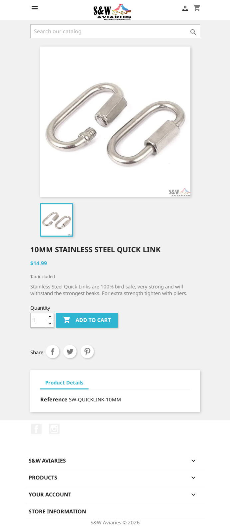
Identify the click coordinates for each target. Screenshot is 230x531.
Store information (57, 511)
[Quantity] (38, 320)
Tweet (70, 351)
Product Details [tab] (64, 382)
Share (52, 351)
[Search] (115, 31)
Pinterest (87, 351)
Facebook (36, 429)
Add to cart (87, 320)
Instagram (54, 429)
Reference (54, 399)
